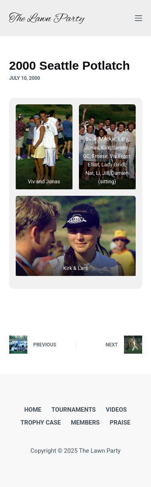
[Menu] (138, 18)
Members (85, 422)
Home (32, 409)
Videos (116, 409)
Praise (120, 422)
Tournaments (74, 409)
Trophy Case (41, 422)
